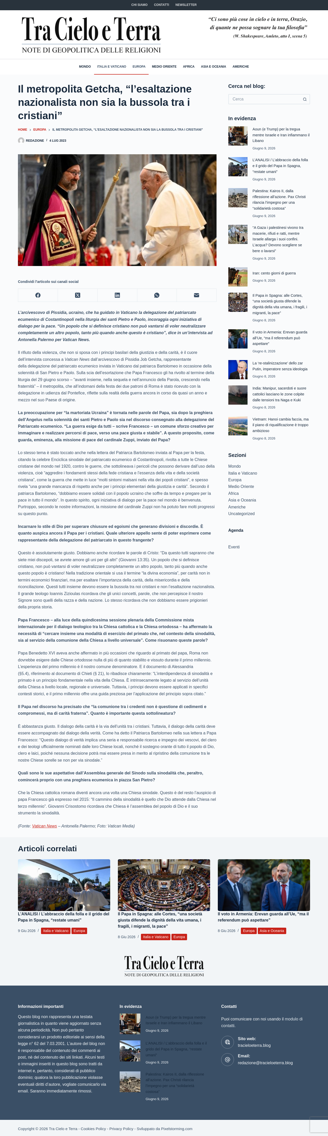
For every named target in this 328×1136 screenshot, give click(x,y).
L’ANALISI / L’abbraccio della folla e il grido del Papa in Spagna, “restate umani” (281, 165)
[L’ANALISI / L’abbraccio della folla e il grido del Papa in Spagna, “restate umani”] (64, 885)
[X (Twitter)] (78, 295)
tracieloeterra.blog (254, 1045)
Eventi (234, 543)
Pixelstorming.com (177, 1127)
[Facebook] (38, 295)
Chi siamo (139, 5)
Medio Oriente (164, 66)
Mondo (85, 66)
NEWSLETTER (186, 5)
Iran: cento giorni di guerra (275, 271)
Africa (188, 66)
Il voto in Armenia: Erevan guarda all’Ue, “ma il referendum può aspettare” (281, 335)
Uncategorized (241, 510)
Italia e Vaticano (111, 66)
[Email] (197, 295)
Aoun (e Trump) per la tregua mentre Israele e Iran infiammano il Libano (280, 134)
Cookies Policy (93, 1127)
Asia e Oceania (213, 66)
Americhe (240, 66)
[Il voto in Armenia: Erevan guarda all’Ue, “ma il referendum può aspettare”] (264, 885)
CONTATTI (161, 5)
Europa (138, 66)
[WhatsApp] (157, 295)
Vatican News (44, 826)
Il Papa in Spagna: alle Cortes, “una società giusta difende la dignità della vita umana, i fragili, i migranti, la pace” (160, 920)
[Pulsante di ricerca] (305, 99)
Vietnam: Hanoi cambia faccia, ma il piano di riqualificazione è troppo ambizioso (281, 421)
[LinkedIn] (117, 295)
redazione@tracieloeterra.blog (265, 1063)
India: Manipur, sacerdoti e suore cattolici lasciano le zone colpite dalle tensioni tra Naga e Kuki (280, 390)
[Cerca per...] (264, 99)
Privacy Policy (121, 1127)
